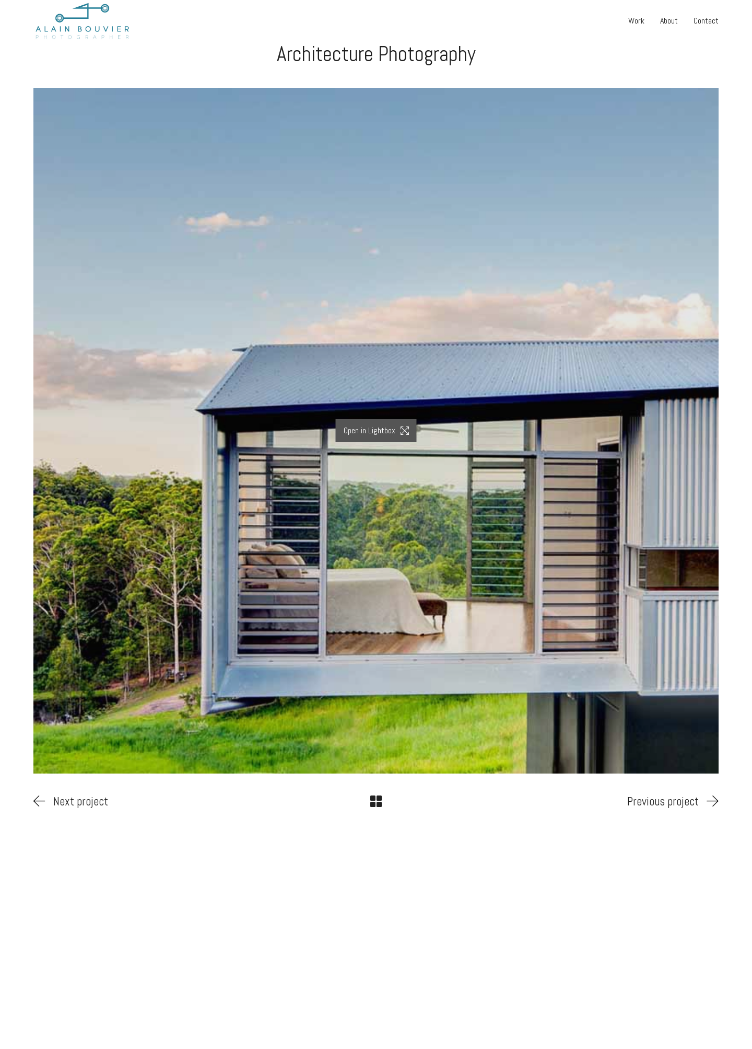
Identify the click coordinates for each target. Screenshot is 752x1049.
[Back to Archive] (376, 801)
